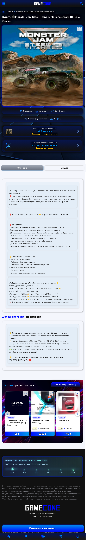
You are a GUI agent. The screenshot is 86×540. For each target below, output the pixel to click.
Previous (7, 436)
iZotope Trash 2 (65, 420)
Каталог (10, 11)
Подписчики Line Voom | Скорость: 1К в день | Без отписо (17, 423)
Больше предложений (66, 385)
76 (17, 434)
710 (68, 434)
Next (77, 436)
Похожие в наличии (41, 528)
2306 (43, 434)
